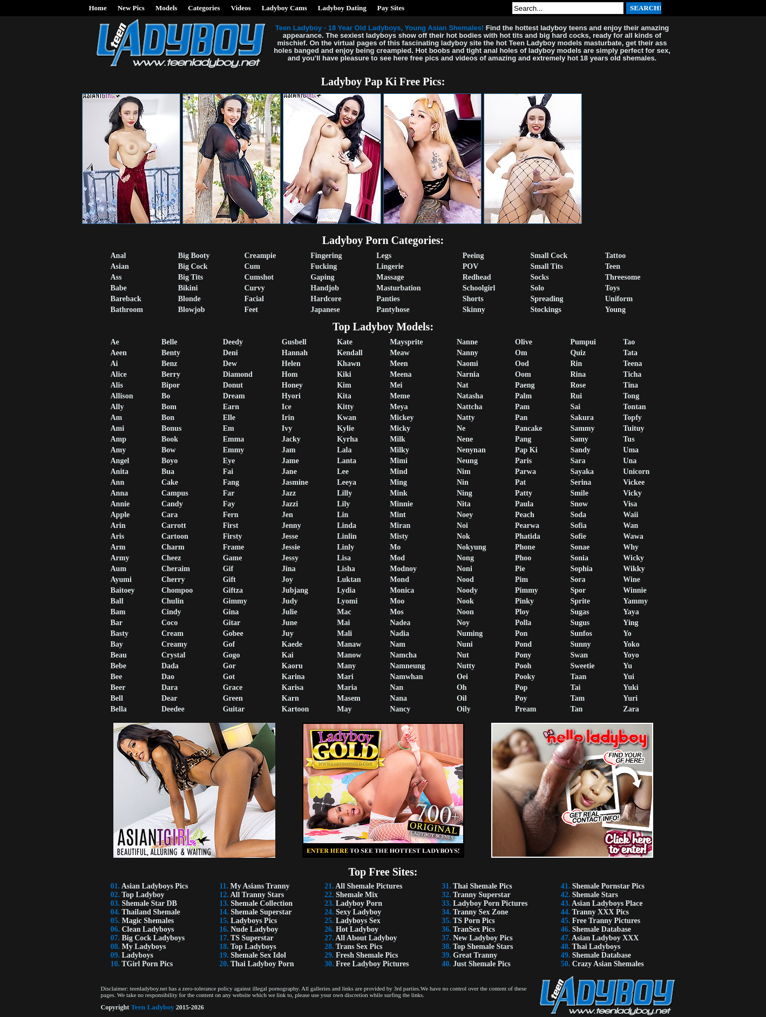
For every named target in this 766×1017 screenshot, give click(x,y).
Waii (630, 515)
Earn (231, 407)
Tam (577, 698)
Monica (402, 590)
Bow (168, 450)
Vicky (632, 493)
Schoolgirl (479, 288)
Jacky (291, 439)
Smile (579, 493)
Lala (344, 450)
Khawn (349, 364)
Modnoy (403, 569)
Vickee (634, 482)
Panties (388, 299)
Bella (119, 709)
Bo (165, 396)
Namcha (403, 655)
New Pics (131, 8)
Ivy (287, 428)
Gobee (233, 633)
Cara (169, 515)
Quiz (578, 353)
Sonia (579, 558)
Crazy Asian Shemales (608, 964)
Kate (345, 342)
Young (615, 310)
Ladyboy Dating (342, 8)
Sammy (582, 428)
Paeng (525, 385)
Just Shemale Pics (482, 964)
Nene (465, 439)
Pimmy (526, 590)
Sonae (579, 547)
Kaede (292, 644)
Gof (229, 644)
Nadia (399, 633)
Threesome (623, 277)
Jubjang (295, 590)
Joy (287, 579)
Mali (344, 633)
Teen (612, 266)
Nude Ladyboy (254, 929)
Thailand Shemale (150, 912)
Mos (397, 612)
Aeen (119, 353)
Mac (344, 612)
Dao (167, 677)
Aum (119, 569)
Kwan (346, 417)
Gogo (231, 655)
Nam (397, 644)
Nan (396, 687)
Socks (539, 277)
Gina (231, 612)
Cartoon (174, 536)
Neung (467, 461)
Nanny (467, 353)
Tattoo (615, 256)
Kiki (344, 374)
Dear (169, 698)
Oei (462, 677)
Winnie (634, 590)
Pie (520, 569)
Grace (233, 687)
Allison (122, 396)
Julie (289, 612)
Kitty (345, 407)
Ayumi (121, 579)
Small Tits (546, 266)
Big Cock (193, 266)
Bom (169, 407)
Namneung (407, 666)
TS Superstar (252, 938)
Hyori (291, 396)
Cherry (173, 579)
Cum (252, 266)
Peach (524, 515)
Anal (118, 256)
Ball (117, 601)
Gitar (232, 623)
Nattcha (469, 407)
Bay (117, 644)
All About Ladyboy (366, 938)
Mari (345, 677)
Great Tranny (475, 955)
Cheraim (175, 569)
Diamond (238, 374)
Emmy (234, 450)
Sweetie (582, 666)
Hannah (295, 353)
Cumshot (258, 277)
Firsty (232, 536)
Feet (251, 310)
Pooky (525, 677)
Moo (397, 601)
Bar (117, 623)
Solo (537, 288)
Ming (398, 482)
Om (521, 353)
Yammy (635, 601)
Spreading (546, 299)
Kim (344, 385)
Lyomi (347, 601)
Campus (174, 493)
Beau (119, 655)
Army (120, 558)
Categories (204, 8)
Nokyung (471, 547)
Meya (399, 407)
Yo (627, 633)
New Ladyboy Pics (482, 938)
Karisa (292, 687)
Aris (118, 536)
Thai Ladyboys (596, 947)
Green (233, 698)
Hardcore (325, 299)
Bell (117, 698)
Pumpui (582, 342)
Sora (577, 579)
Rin (576, 364)
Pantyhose (392, 310)
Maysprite (406, 342)
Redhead (477, 277)
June (289, 623)
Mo (395, 547)
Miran (400, 525)
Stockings (545, 310)
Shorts (473, 299)
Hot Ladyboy (357, 929)
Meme (400, 396)
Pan (521, 417)
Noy (463, 623)
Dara (169, 687)
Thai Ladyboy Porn (262, 964)
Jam (289, 450)
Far (229, 493)
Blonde (189, 299)
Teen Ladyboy (152, 1007)
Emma (234, 439)
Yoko (631, 644)
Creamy (174, 644)
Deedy (233, 342)
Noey (465, 515)
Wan (630, 525)
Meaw (400, 353)
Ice (287, 407)
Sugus (579, 623)
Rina (578, 374)
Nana (398, 698)
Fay (229, 504)
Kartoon (295, 709)
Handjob (324, 288)
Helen (291, 364)
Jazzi (290, 504)
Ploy (522, 612)
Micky (400, 428)
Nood (465, 579)
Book (169, 439)
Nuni (465, 644)
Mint (398, 515)
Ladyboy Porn (359, 903)
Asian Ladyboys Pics (154, 886)
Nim (464, 471)
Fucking (323, 266)
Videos (241, 8)
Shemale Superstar (261, 912)
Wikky (634, 569)
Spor (578, 590)
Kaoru (292, 666)
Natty (465, 417)
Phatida (527, 536)
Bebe (119, 666)
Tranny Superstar (482, 895)
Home (98, 8)
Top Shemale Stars (483, 947)
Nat (463, 385)
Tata (630, 353)
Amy (118, 450)
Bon (167, 417)
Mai (343, 623)
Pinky (524, 601)
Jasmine (295, 482)
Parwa (525, 471)
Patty (523, 493)
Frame (234, 547)
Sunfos (581, 633)
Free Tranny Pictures (606, 921)
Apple (120, 515)
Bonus (171, 428)
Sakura (582, 417)
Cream (172, 633)
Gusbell (294, 342)
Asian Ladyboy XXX (605, 938)
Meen (399, 364)
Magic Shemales (148, 921)
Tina (630, 385)
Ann (118, 482)
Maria (347, 687)
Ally (117, 407)
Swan (579, 655)
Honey (292, 385)
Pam (522, 407)
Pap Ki (526, 450)
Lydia (346, 590)
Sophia (581, 569)
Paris (523, 461)
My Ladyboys (144, 947)
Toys (612, 288)
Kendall (349, 353)
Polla (523, 623)
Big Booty (194, 256)
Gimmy (235, 601)
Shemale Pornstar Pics (608, 886)
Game (232, 558)
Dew (230, 364)
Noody (467, 590)
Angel (120, 461)
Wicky (633, 558)
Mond (399, 579)
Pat (520, 482)
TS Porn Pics (474, 921)
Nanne (467, 342)
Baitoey (123, 590)
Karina (293, 677)
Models (166, 8)
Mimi (399, 461)
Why (631, 547)
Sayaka (582, 471)
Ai (114, 364)
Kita (344, 396)
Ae (115, 342)
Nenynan (471, 450)
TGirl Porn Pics (147, 964)
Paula (524, 504)
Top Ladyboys (253, 947)
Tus (628, 439)
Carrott (173, 525)
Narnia (468, 374)
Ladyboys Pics (254, 921)
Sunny (580, 644)
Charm (173, 547)
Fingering (326, 256)
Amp (119, 439)
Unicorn (636, 471)
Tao (629, 342)
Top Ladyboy (142, 895)
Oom (523, 374)
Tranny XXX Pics (600, 912)
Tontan (634, 407)
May (344, 709)
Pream (525, 709)
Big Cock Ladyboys (153, 938)
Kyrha (347, 439)
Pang (523, 439)
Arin (118, 525)
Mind (399, 471)
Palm (523, 396)
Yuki (630, 687)
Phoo (523, 558)
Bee (117, 677)
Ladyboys (137, 955)
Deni (230, 353)
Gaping (322, 277)
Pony (523, 655)
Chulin (172, 601)
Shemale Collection (262, 903)
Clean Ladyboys (148, 929)
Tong (631, 396)
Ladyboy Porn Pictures (490, 903)
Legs (383, 256)
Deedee (173, 709)
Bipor (170, 385)
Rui (576, 396)
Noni (464, 569)
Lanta (346, 461)
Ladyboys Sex (358, 921)
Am (117, 417)
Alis (117, 385)
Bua (167, 471)
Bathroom (127, 310)
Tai (575, 687)
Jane (289, 471)
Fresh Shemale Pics (367, 955)
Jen (287, 515)
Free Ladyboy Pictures (372, 964)
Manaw (349, 644)
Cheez (171, 558)
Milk (397, 439)
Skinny (474, 310)
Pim (521, 579)
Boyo (169, 461)
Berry (170, 374)
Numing (470, 633)
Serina (580, 482)
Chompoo (177, 590)
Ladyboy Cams (284, 8)
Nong (465, 558)
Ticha (632, 374)
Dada (170, 666)
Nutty (466, 666)
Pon (521, 633)
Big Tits (191, 277)
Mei (396, 385)
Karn (290, 698)
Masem (349, 698)
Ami (118, 428)
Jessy (290, 558)
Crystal (173, 655)
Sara (577, 461)
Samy (579, 439)
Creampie (260, 256)
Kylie (345, 428)
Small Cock (548, 256)
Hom (290, 374)
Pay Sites (390, 8)
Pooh (523, 666)
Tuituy (633, 428)
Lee (343, 471)
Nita (464, 504)
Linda (346, 525)
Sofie (578, 536)
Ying (630, 623)
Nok (463, 536)
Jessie (291, 547)
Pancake (529, 428)
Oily (464, 709)
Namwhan (406, 677)
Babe (119, 288)
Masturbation (398, 288)
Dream (234, 396)
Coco (169, 623)
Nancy (400, 709)
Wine (631, 579)
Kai (288, 655)
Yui (628, 677)
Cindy (171, 612)
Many (346, 666)
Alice (119, 374)
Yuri (630, 698)
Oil (462, 698)
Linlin (347, 536)
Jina (289, 569)
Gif (228, 569)
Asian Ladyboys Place (607, 903)
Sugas (579, 612)
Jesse (290, 536)
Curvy (254, 288)
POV (471, 266)
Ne (461, 428)
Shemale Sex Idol (258, 955)
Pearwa (527, 525)
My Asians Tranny (259, 886)
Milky (399, 450)
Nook (465, 601)
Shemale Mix (357, 895)
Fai (228, 471)
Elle (229, 417)
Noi (462, 525)
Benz (169, 364)
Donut (233, 385)
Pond (523, 644)
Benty (170, 353)
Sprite (580, 601)
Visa (630, 504)
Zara (631, 709)
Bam (118, 612)
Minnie (401, 504)
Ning (464, 493)
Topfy (632, 417)
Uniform (619, 299)
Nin (463, 482)
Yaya (631, 612)
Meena (400, 374)
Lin (342, 515)
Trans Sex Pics (359, 947)
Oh (462, 687)
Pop (521, 687)
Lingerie (390, 266)
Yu (627, 666)
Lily (343, 504)
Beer (118, 687)
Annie (120, 504)
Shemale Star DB (149, 903)
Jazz (289, 493)
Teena (632, 364)
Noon (465, 612)
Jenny (291, 525)
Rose (578, 385)
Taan (578, 677)
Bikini (188, 288)
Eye (229, 461)
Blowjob (191, 310)
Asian (120, 266)
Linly (345, 547)
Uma (631, 450)
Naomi (467, 364)
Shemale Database (601, 929)
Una (629, 461)
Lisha (346, 569)
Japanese (325, 310)
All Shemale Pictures (368, 886)
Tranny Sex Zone (480, 912)
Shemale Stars (595, 895)
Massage (390, 277)
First (231, 525)
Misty (399, 536)
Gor (229, 666)
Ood (522, 364)
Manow (349, 655)
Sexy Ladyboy (358, 912)
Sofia (578, 525)
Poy (521, 698)
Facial (254, 299)
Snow (579, 504)
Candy (172, 504)
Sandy (580, 450)
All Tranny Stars (257, 895)
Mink (399, 493)
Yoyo (631, 655)
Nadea (400, 623)
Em (228, 428)
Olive (523, 342)
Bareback (126, 299)
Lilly (344, 493)
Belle (169, 342)
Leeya (346, 482)
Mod (397, 558)
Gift (229, 579)
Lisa (344, 558)
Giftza (233, 590)
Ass (116, 277)
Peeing (473, 256)
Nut (463, 655)
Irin (288, 417)
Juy (288, 633)
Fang (231, 482)
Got (229, 677)
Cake (169, 482)
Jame (290, 461)
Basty (119, 633)
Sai (575, 407)
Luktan (349, 579)
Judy (290, 601)
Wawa (633, 536)
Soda (578, 515)
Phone (525, 547)
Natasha (470, 396)
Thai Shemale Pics (482, 886)
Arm (118, 547)
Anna (119, 493)
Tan (576, 709)
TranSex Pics (474, 929)
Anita (119, 471)
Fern (231, 515)
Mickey (401, 417)
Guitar (234, 709)
